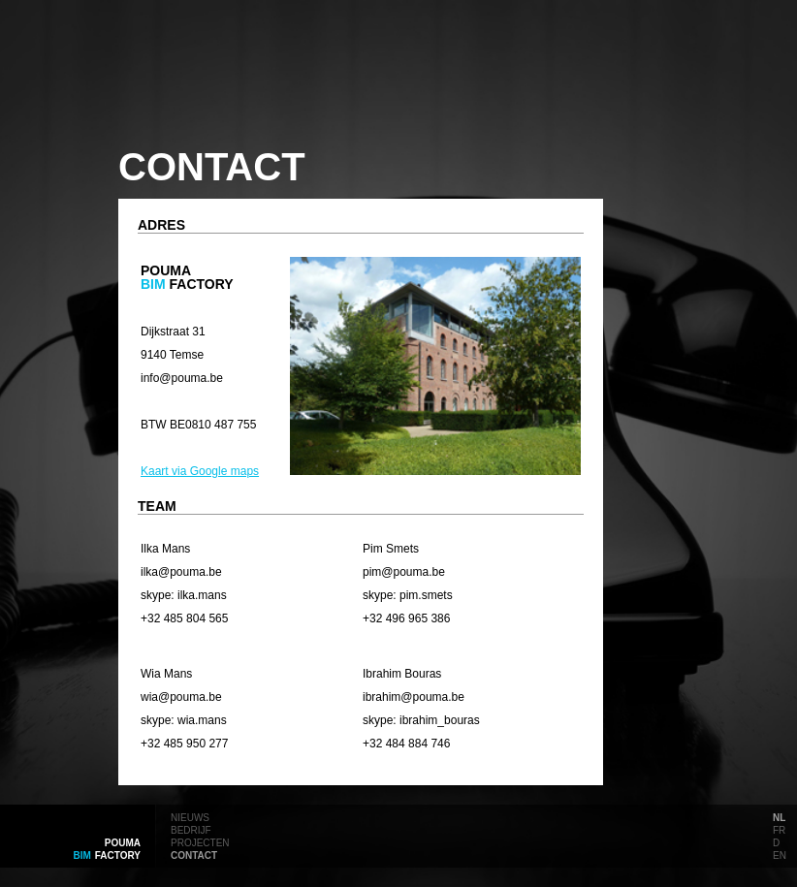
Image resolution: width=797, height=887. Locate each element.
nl (779, 816)
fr (779, 829)
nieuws (190, 816)
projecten (200, 841)
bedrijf (191, 829)
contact (194, 854)
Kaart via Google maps (200, 471)
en (779, 854)
